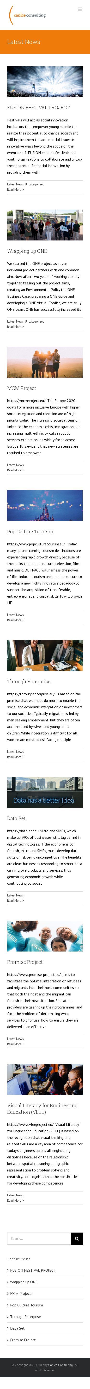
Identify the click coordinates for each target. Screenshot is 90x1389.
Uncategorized (34, 184)
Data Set (16, 818)
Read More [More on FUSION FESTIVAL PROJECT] (14, 190)
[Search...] (39, 1239)
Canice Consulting (60, 1365)
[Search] (77, 1239)
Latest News (15, 184)
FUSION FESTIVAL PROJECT (38, 107)
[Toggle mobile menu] (80, 9)
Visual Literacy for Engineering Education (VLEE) (42, 1108)
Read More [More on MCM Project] (14, 470)
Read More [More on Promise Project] (14, 1044)
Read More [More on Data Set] (14, 901)
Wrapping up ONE (27, 251)
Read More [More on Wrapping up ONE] (14, 327)
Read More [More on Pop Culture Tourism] (14, 620)
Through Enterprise (28, 681)
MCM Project (21, 388)
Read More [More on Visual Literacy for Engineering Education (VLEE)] (14, 1201)
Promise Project (25, 962)
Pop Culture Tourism (30, 531)
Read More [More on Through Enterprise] (14, 757)
